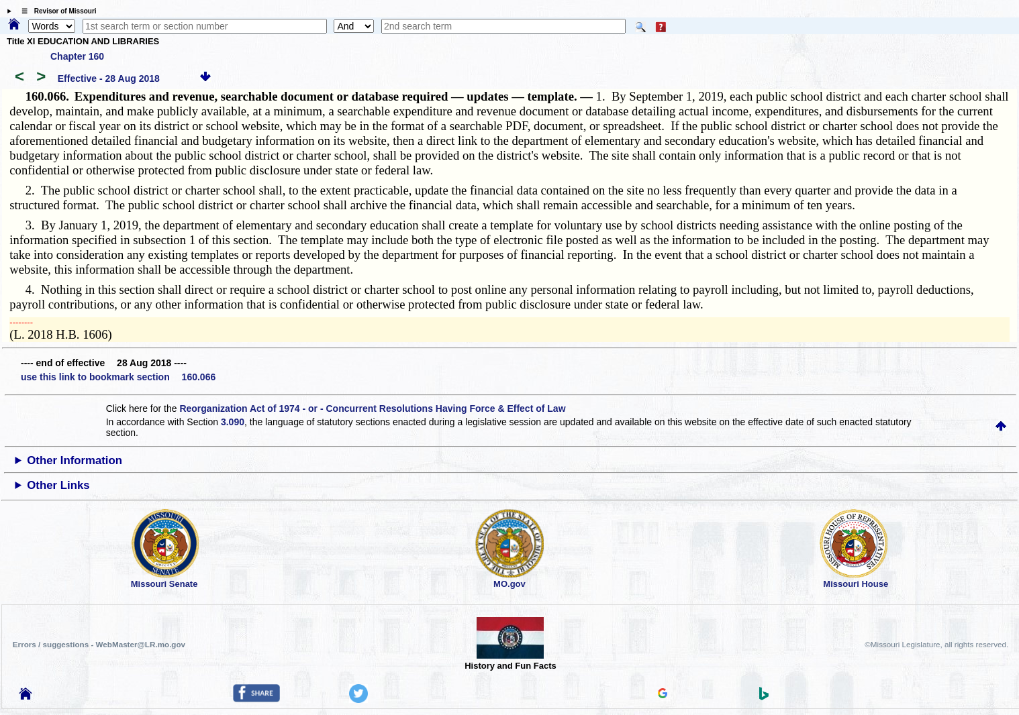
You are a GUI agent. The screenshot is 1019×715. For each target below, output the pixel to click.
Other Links (58, 485)
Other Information (74, 460)
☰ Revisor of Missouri (56, 11)
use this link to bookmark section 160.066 (118, 377)
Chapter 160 (77, 56)
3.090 (232, 422)
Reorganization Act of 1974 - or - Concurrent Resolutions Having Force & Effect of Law (372, 408)
